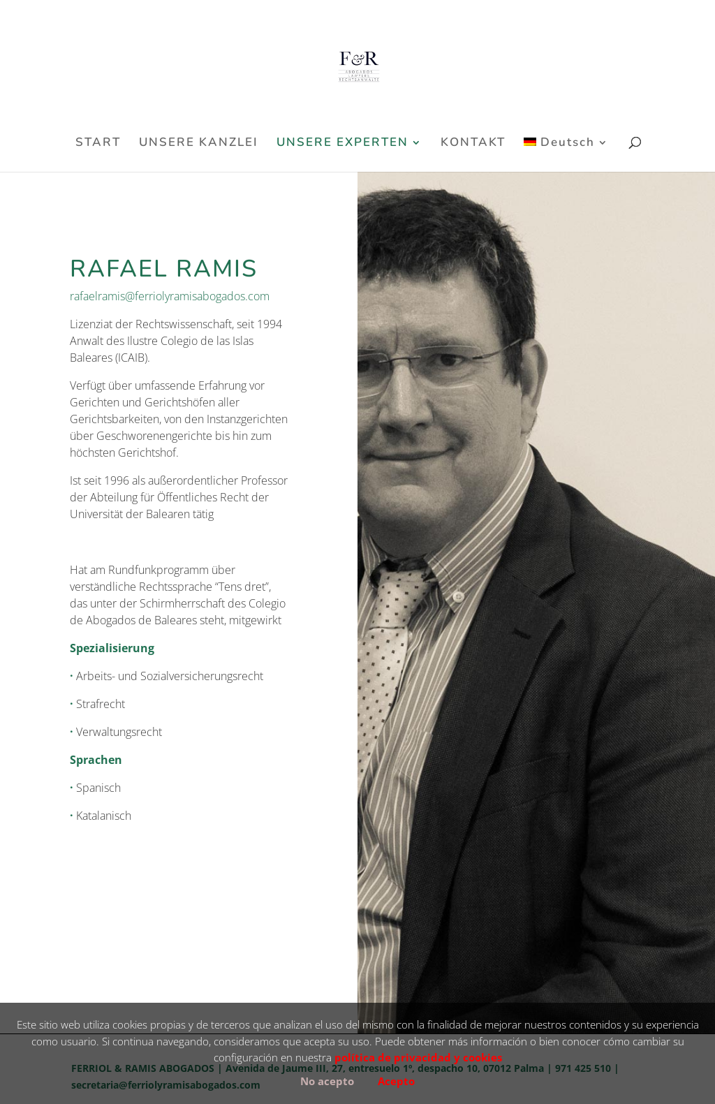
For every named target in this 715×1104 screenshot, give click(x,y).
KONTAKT (473, 144)
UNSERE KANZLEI (198, 144)
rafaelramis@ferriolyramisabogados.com (170, 296)
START (98, 144)
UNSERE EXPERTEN (342, 144)
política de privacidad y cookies (418, 1057)
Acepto (396, 1081)
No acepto (327, 1081)
